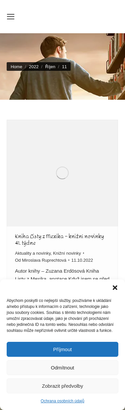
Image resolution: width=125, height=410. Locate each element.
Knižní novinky (67, 253)
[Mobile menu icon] (11, 17)
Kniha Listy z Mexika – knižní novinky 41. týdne (59, 239)
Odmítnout (62, 367)
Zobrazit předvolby (62, 386)
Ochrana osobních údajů (62, 401)
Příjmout (62, 349)
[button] (115, 287)
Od (40, 260)
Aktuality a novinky (33, 253)
